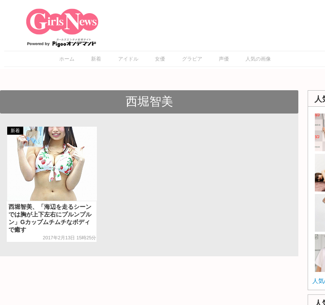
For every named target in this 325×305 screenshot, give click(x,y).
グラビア (192, 59)
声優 (224, 59)
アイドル (128, 59)
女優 (160, 59)
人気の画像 (258, 59)
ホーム (66, 59)
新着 (96, 59)
